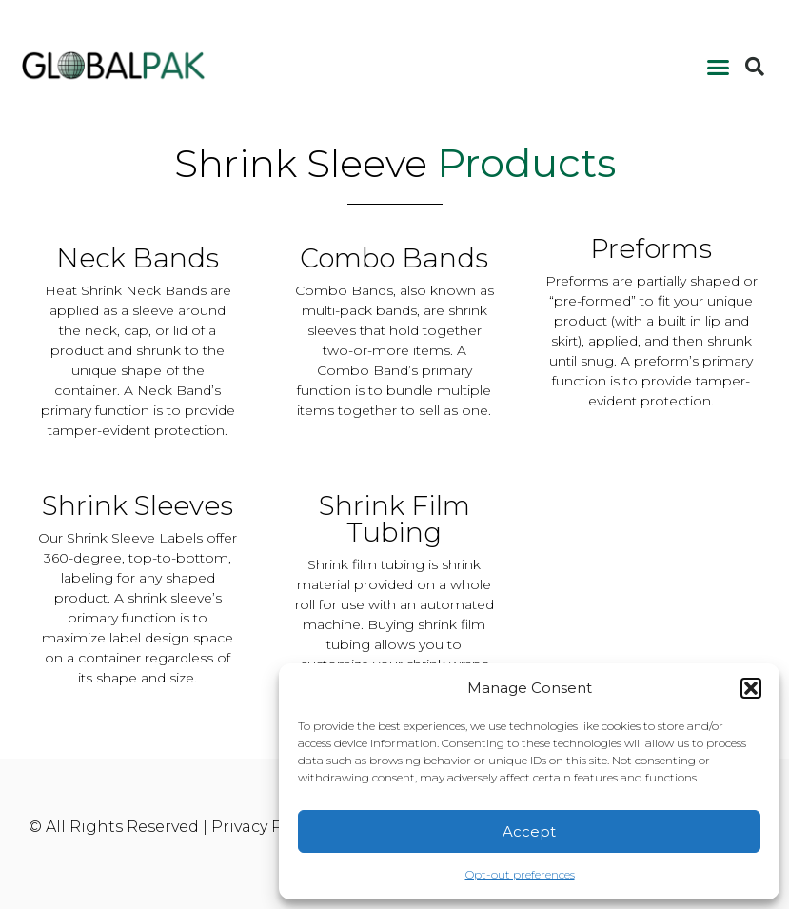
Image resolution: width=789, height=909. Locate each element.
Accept (529, 831)
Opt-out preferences (520, 874)
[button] (750, 688)
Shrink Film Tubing (394, 518)
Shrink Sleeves (137, 505)
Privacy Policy (265, 827)
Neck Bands (137, 258)
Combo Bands (394, 258)
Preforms (651, 248)
